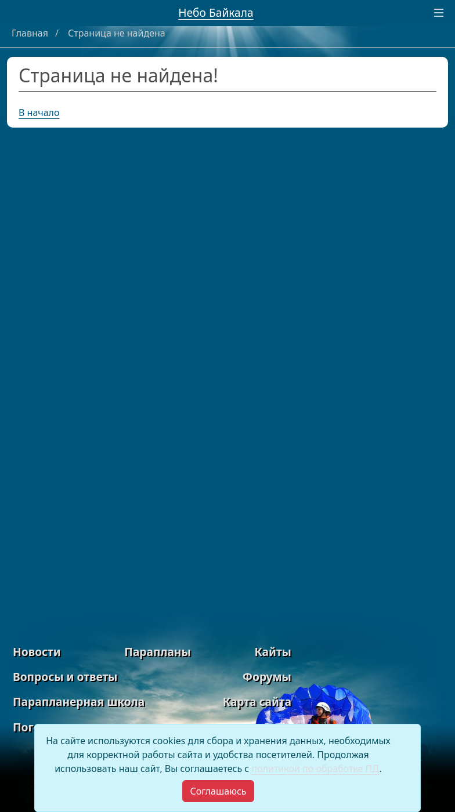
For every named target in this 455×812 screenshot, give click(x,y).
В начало (39, 112)
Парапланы (157, 651)
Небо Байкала (215, 12)
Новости (37, 651)
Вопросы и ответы (65, 676)
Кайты (272, 651)
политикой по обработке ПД (315, 768)
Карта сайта (257, 701)
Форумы (267, 676)
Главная (31, 33)
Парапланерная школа (79, 701)
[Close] (218, 791)
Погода (33, 727)
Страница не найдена (116, 33)
